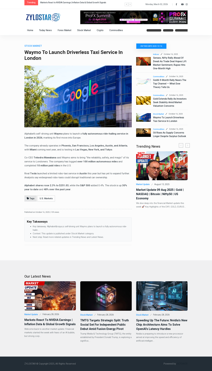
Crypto (100, 30)
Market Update (143, 184)
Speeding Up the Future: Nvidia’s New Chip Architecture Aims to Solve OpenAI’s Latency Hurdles (161, 324)
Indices (156, 54)
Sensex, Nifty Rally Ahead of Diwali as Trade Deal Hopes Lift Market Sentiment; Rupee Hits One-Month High (169, 63)
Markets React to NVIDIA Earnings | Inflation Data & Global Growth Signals (73, 2)
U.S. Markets (46, 198)
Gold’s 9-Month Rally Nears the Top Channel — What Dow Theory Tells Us (169, 83)
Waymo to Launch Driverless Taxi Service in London (168, 119)
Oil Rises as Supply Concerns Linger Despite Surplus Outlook (169, 134)
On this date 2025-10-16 (151, 46)
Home (30, 30)
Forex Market (64, 30)
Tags (30, 198)
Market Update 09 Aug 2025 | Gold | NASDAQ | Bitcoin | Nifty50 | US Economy (160, 194)
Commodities (116, 30)
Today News (45, 30)
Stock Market (84, 30)
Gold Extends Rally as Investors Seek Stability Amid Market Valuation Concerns (169, 102)
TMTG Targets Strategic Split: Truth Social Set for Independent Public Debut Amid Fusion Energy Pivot (104, 324)
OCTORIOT (182, 364)
